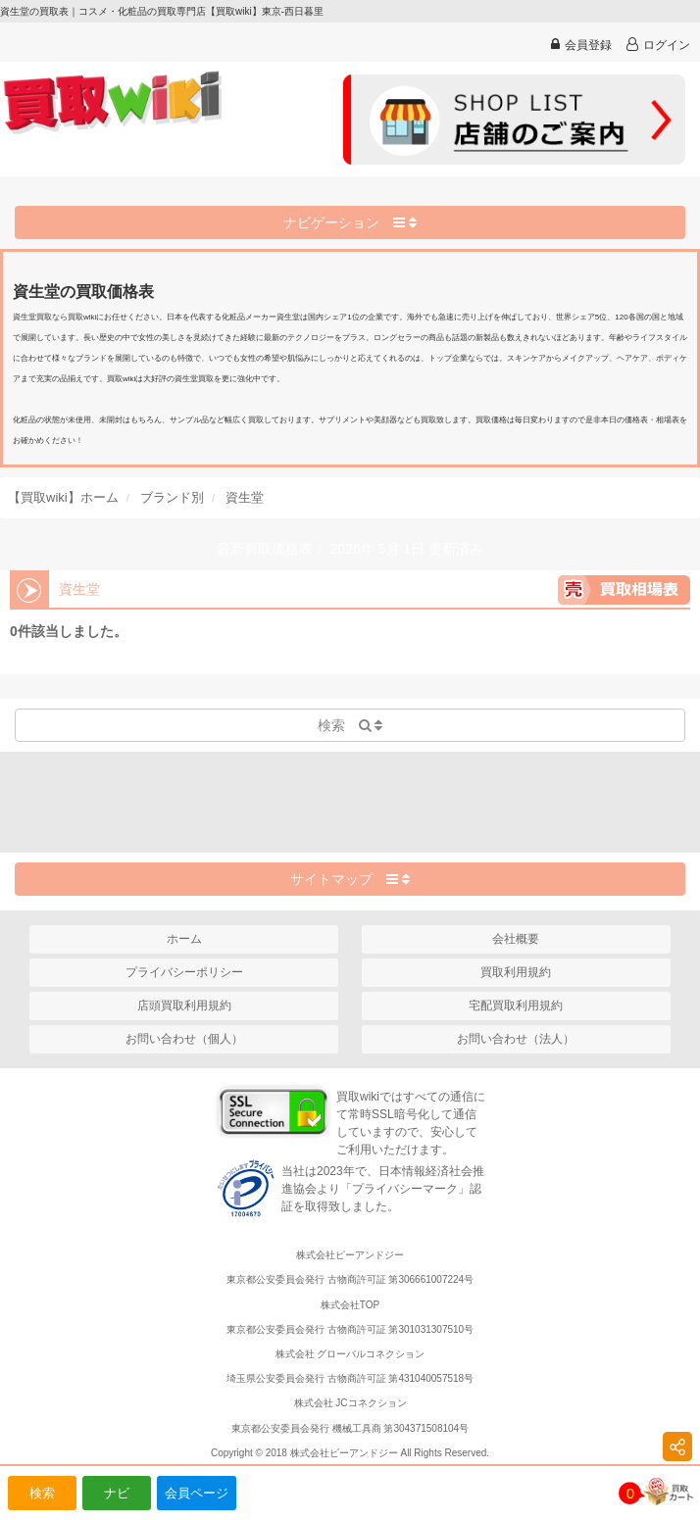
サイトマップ (350, 879)
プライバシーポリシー (184, 972)
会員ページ (196, 1493)
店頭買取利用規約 (184, 1005)
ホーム (184, 939)
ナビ (116, 1493)
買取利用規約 (515, 972)
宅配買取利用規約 (516, 1005)
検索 (42, 1493)
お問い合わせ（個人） (184, 1039)
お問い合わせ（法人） (516, 1039)
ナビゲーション (350, 222)
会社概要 (515, 939)
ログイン (658, 44)
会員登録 (581, 44)
